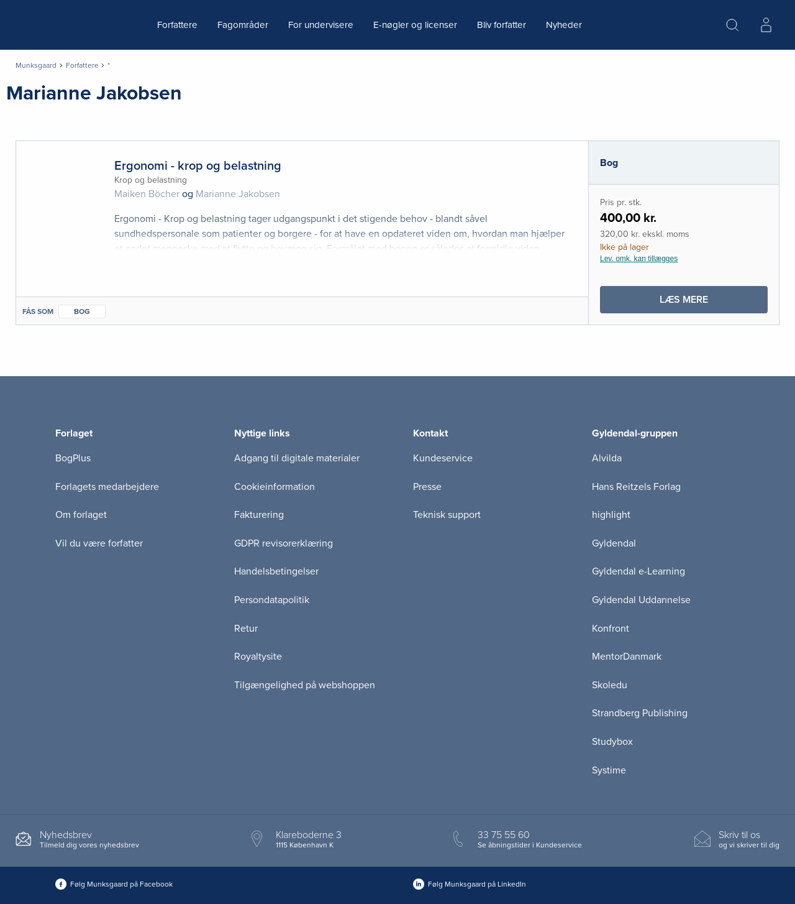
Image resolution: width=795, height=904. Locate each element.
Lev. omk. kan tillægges (639, 258)
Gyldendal (614, 543)
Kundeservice (443, 458)
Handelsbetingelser (276, 571)
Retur (246, 628)
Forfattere (177, 24)
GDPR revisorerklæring (283, 543)
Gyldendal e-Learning (638, 571)
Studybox (612, 742)
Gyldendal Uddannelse (641, 600)
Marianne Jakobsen (238, 194)
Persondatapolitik (271, 600)
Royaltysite (258, 656)
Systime (609, 770)
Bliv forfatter (501, 24)
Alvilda (607, 458)
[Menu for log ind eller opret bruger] (765, 25)
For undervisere (320, 24)
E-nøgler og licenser (415, 24)
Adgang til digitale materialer (297, 458)
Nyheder (564, 24)
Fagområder (242, 24)
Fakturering (259, 515)
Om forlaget (81, 515)
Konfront (610, 628)
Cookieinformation (274, 487)
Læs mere (713, 302)
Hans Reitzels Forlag (636, 487)
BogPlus (73, 458)
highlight (611, 515)
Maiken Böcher (146, 194)
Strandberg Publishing (640, 713)
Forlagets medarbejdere (107, 487)
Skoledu (609, 685)
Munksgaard (36, 65)
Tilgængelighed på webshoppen (304, 685)
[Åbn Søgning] (732, 25)
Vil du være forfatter (99, 543)
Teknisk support (447, 515)
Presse (427, 487)
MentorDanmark (626, 656)
